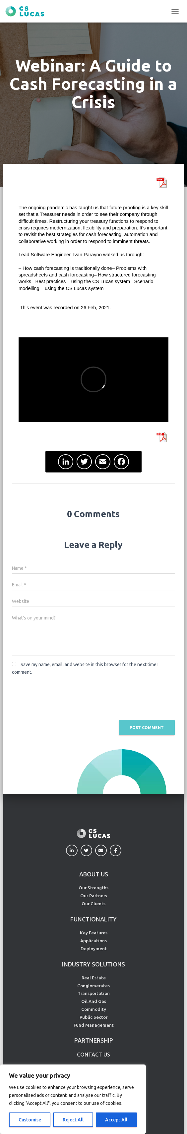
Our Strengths (93, 887)
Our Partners (93, 895)
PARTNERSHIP (93, 1040)
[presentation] (62, 697)
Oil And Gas (93, 1001)
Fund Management (94, 1025)
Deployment (94, 948)
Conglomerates (93, 985)
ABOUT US (93, 874)
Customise (30, 1119)
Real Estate (94, 977)
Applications (93, 940)
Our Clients (93, 903)
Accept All (116, 1119)
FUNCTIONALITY (93, 919)
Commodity (93, 1009)
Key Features (93, 932)
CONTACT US (93, 1055)
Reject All (73, 1119)
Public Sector (93, 1017)
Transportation (94, 993)
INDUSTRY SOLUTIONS (93, 964)
